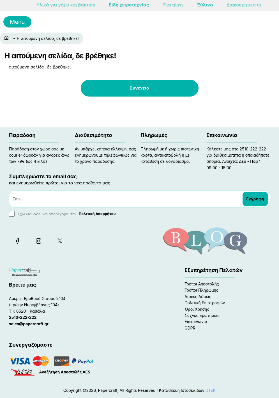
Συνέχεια (139, 88)
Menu (17, 22)
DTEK (211, 390)
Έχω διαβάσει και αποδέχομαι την (63, 214)
